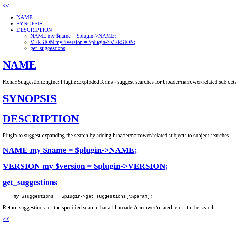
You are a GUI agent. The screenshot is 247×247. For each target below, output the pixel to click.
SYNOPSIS (29, 23)
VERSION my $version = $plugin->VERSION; (83, 42)
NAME (24, 17)
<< (6, 6)
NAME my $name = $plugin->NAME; (73, 36)
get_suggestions (47, 48)
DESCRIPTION (34, 30)
